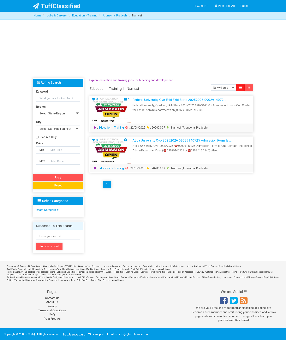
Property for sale (25, 269)
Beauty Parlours (121, 277)
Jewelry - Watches (205, 272)
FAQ (52, 314)
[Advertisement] (143, 49)
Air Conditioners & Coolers (39, 266)
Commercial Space (77, 269)
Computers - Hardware (102, 266)
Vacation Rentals (148, 269)
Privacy (52, 306)
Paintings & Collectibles (88, 272)
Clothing (172, 272)
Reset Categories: (47, 210)
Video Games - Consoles (216, 266)
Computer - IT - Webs (139, 277)
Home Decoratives (222, 272)
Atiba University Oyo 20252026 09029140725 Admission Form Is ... (182, 140)
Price (39, 143)
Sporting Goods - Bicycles (137, 272)
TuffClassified (56, 6)
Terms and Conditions (52, 310)
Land (65, 269)
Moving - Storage (255, 277)
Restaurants (68, 277)
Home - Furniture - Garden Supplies (247, 272)
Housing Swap (55, 269)
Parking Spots (93, 269)
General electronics (151, 266)
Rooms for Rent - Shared (111, 269)
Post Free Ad (225, 6)
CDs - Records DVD (60, 266)
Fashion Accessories (186, 272)
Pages (245, 6)
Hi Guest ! (201, 6)
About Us (52, 302)
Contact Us (52, 298)
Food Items (120, 272)
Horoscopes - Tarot (67, 280)
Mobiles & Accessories (80, 266)
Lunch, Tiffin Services (85, 277)
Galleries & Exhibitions (67, 272)
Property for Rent (40, 269)
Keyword (42, 91)
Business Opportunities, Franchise (42, 280)
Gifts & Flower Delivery (211, 277)
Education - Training (111, 127)
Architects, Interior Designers (49, 277)
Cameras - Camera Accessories (127, 266)
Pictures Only (46, 137)
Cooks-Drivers (155, 277)
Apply (58, 177)
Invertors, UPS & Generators (173, 266)
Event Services (169, 277)
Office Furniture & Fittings (27, 275)
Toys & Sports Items (158, 272)
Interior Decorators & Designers (53, 275)
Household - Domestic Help (235, 277)
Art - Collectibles (28, 272)
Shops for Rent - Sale (131, 269)
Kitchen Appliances (195, 266)
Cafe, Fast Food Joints (86, 280)
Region (41, 106)
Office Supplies (107, 272)
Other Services (104, 280)
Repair (267, 277)
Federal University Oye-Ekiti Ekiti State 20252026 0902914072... (179, 100)
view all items (234, 266)
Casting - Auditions (104, 277)
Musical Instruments (45, 272)
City (38, 122)
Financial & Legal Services (188, 277)
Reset (58, 185)
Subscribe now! (49, 246)
